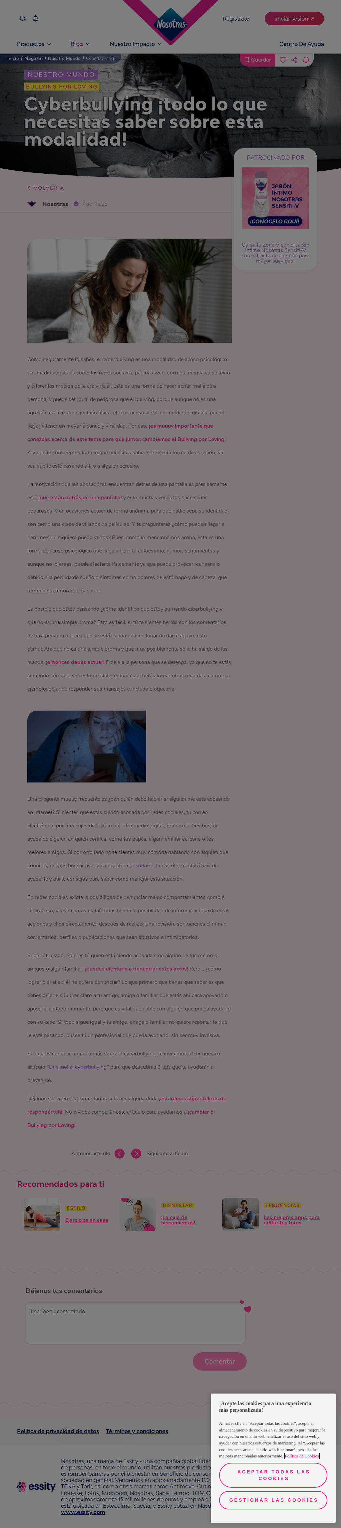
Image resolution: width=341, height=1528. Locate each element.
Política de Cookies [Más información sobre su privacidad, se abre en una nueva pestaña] (302, 1455)
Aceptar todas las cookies (273, 1475)
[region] (273, 1458)
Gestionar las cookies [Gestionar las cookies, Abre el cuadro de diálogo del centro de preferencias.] (274, 1500)
